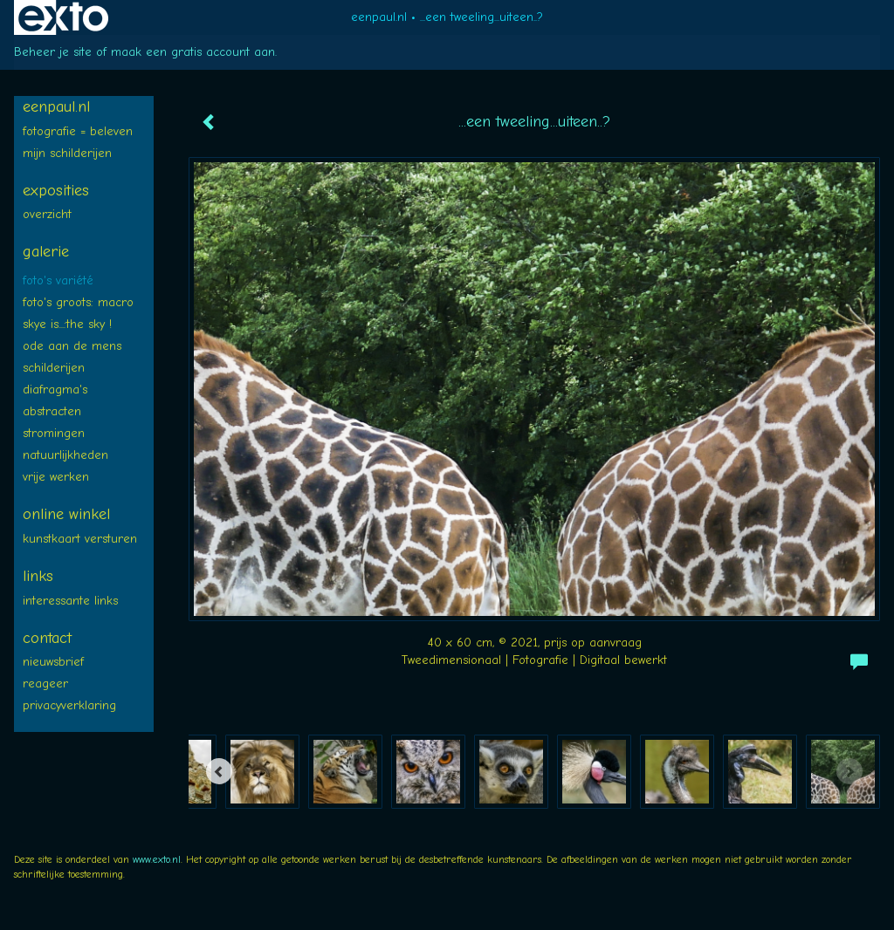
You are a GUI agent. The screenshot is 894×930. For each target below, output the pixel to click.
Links (38, 576)
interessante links (70, 600)
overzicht (47, 214)
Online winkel (66, 514)
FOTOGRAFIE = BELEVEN (78, 131)
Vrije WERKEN (56, 476)
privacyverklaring (69, 705)
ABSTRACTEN (52, 411)
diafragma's (55, 389)
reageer (45, 683)
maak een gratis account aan (193, 51)
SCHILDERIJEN (54, 367)
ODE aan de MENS (72, 345)
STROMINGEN (54, 433)
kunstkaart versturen (80, 538)
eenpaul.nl (379, 17)
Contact (47, 638)
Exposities (56, 190)
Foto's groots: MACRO (78, 302)
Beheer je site (53, 51)
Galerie (46, 252)
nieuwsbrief (53, 661)
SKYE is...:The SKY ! (67, 324)
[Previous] (219, 771)
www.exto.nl (157, 859)
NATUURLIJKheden (65, 455)
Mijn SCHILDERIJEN (67, 153)
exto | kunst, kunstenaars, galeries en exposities (63, 17)
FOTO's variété (58, 280)
